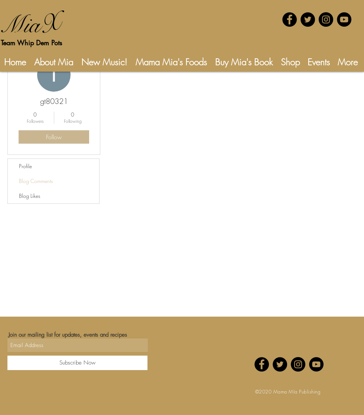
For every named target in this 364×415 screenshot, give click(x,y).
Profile (25, 166)
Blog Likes (29, 195)
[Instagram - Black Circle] (326, 19)
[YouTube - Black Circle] (344, 19)
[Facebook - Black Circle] (289, 19)
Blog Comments (36, 180)
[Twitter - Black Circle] (307, 19)
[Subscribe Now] (77, 363)
